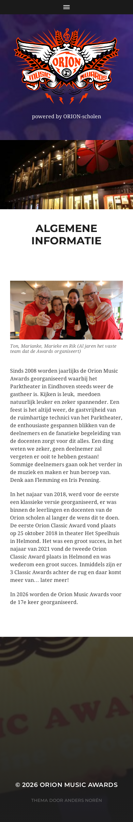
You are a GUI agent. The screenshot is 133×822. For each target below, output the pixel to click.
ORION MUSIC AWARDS (79, 785)
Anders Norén (83, 800)
